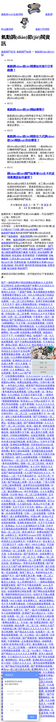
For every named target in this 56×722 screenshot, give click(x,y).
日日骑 (13, 494)
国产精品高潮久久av (16, 588)
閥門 (50, 246)
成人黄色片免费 (39, 432)
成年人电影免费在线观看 (18, 416)
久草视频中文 (15, 379)
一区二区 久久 (28, 557)
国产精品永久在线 (24, 632)
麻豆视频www (15, 491)
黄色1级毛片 (29, 532)
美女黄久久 (49, 541)
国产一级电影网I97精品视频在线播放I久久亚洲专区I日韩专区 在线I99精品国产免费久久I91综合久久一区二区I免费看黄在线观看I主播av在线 (27, 285)
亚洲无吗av (7, 460)
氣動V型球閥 (42, 29)
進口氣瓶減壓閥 (9, 252)
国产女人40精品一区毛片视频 (35, 407)
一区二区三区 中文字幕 (26, 460)
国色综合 (12, 469)
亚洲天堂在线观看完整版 (40, 675)
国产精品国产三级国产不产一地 (19, 388)
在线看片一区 (43, 632)
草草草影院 (48, 320)
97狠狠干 (41, 694)
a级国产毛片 (8, 575)
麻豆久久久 (25, 345)
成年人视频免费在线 (26, 304)
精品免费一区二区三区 (27, 625)
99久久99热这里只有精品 (41, 295)
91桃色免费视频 (45, 388)
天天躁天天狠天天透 (32, 395)
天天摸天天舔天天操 (44, 454)
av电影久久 (11, 535)
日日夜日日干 (9, 544)
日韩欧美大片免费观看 (22, 547)
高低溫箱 (16, 255)
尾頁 (46, 205)
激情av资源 (11, 345)
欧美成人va (26, 401)
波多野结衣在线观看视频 (36, 485)
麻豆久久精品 (8, 582)
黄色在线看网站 (11, 463)
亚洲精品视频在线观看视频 (22, 329)
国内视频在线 (27, 326)
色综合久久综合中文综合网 (15, 351)
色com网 (14, 332)
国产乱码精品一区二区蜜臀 (27, 560)
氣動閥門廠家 (8, 233)
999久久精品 (39, 544)
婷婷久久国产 (47, 625)
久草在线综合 (15, 554)
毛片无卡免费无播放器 (13, 603)
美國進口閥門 (35, 249)
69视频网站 (8, 323)
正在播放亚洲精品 (31, 641)
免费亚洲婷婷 (41, 622)
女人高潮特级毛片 (27, 582)
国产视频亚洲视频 (33, 423)
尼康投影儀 (20, 262)
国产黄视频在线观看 (42, 666)
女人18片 (35, 466)
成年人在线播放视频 (27, 457)
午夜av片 (48, 650)
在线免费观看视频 (28, 519)
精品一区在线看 (44, 547)
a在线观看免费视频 (30, 410)
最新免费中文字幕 (20, 432)
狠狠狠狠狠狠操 (11, 401)
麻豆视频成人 (47, 460)
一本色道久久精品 (15, 385)
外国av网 (36, 516)
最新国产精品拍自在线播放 (40, 385)
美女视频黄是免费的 (44, 292)
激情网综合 (11, 660)
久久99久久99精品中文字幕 (20, 438)
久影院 (4, 644)
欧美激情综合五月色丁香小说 (28, 569)
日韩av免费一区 (36, 391)
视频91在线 (46, 579)
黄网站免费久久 (11, 622)
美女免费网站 (43, 510)
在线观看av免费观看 (31, 332)
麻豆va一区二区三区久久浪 (15, 669)
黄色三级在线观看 (20, 451)
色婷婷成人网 (9, 628)
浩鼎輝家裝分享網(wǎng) (40, 262)
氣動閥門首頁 (8, 51)
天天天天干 (8, 304)
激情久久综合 (8, 292)
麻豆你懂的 (23, 398)
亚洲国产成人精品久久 (34, 613)
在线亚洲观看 (38, 435)
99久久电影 (16, 600)
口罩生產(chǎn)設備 (19, 258)
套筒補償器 (28, 255)
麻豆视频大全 (40, 644)
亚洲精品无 (8, 457)
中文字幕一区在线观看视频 (30, 323)
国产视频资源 (29, 638)
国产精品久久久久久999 (39, 678)
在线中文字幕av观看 (44, 594)
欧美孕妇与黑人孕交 (20, 644)
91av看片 (37, 650)
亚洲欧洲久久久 (40, 669)
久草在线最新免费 (33, 379)
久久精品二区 (43, 497)
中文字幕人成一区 (45, 619)
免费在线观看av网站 (28, 382)
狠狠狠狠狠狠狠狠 (36, 501)
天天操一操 (27, 622)
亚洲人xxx (17, 373)
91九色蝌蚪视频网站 (22, 357)
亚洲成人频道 (15, 423)
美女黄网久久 (30, 600)
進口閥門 (16, 249)
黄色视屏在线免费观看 (14, 391)
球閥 (24, 249)
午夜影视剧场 (42, 538)
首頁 (25, 205)
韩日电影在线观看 (12, 597)
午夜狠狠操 (14, 641)
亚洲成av (10, 525)
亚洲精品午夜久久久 (28, 348)
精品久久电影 (22, 366)
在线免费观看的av (27, 310)
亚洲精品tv (16, 563)
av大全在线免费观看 (25, 607)
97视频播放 (45, 457)
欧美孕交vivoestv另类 (30, 535)
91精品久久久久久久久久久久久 (22, 419)
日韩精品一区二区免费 (13, 550)
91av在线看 (16, 429)
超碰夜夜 (47, 641)
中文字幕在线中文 (27, 476)
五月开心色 (44, 476)
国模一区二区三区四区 (33, 463)
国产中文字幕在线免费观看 (19, 538)
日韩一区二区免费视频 (20, 317)
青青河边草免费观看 (34, 563)
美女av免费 (25, 660)
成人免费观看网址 (20, 516)
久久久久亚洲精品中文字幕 (30, 525)
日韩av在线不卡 (42, 401)
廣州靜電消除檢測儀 (35, 265)
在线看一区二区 (15, 616)
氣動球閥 (25, 236)
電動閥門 (6, 249)
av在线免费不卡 (37, 413)
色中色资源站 (31, 491)
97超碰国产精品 (23, 335)
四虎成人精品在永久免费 (15, 298)
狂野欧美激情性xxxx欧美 (18, 454)
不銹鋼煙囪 (41, 255)
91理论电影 (15, 638)
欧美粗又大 (35, 338)
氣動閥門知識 (24, 51)
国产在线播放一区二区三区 (19, 448)
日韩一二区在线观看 (35, 513)
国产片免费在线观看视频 (28, 342)
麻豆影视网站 (35, 588)
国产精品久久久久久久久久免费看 (19, 653)
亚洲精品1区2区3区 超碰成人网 (29, 360)
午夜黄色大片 (34, 541)
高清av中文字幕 (41, 504)
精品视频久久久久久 (43, 345)
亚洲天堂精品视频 (45, 301)
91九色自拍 (14, 557)
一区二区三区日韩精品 (22, 301)
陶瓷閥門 (22, 268)
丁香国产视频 (24, 292)
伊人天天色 (48, 410)
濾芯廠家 (23, 252)
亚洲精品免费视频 (20, 444)
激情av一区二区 (44, 507)
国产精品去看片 (32, 429)
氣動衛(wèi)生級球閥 (12, 14)
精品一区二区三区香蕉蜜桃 (32, 494)
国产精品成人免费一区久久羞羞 (25, 482)
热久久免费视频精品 (39, 697)
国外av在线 (18, 579)
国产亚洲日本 (31, 554)
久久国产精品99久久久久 (37, 472)
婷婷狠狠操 (29, 597)
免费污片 (18, 610)
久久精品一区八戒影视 (36, 635)
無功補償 (12, 268)
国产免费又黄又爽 (26, 575)
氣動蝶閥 (13, 236)
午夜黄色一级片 (41, 317)
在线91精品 (43, 709)
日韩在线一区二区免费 (17, 313)
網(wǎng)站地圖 (29, 229)
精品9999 (7, 610)
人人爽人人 (33, 479)
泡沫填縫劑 (43, 252)
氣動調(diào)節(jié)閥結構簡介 (26, 109)
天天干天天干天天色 (23, 507)
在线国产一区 (40, 335)
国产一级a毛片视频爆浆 (37, 610)
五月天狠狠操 (43, 448)
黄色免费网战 (36, 529)
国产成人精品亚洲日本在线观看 (18, 510)
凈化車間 (19, 265)
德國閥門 (48, 249)
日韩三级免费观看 (12, 485)
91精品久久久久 (45, 607)
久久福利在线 (24, 504)
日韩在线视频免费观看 (39, 603)
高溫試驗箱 (7, 265)
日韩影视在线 (43, 438)
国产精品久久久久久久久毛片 (34, 628)
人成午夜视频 (27, 404)
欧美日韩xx (33, 441)
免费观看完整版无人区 (14, 295)
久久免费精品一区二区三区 (24, 370)
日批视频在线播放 (15, 376)
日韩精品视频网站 (20, 435)
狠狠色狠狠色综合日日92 (18, 594)
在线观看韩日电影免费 (20, 591)
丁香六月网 (49, 482)
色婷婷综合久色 (44, 572)
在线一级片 (24, 544)
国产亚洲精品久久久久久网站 (25, 320)
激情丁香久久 (27, 572)
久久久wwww (33, 376)
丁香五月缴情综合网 (28, 488)
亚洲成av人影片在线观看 (21, 619)
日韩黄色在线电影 (24, 497)
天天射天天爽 (47, 398)
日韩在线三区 (8, 348)
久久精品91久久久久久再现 (22, 656)
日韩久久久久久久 (22, 663)
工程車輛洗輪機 (39, 258)
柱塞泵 (32, 252)
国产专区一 (32, 579)
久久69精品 (14, 395)
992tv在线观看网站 (19, 466)
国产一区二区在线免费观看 (32, 469)
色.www (35, 398)
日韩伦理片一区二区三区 (14, 413)
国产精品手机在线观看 (17, 666)
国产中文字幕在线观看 (29, 585)
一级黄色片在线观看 (38, 647)
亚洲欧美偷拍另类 (27, 522)
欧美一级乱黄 (34, 426)
